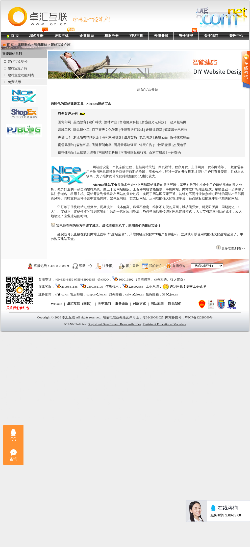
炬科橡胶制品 (180, 137)
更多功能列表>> (233, 248)
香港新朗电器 (102, 145)
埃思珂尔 (145, 137)
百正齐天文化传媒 (105, 130)
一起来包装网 (176, 122)
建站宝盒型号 (16, 61)
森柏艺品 (161, 137)
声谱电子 (64, 137)
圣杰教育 (79, 122)
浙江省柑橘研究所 (86, 137)
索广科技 (95, 122)
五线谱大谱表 (86, 152)
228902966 (136, 286)
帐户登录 (132, 265)
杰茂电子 (179, 145)
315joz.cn (170, 294)
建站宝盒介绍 (16, 68)
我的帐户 (155, 265)
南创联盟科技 (108, 152)
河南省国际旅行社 (133, 152)
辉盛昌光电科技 (152, 122)
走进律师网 (154, 130)
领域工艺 (64, 130)
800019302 (126, 279)
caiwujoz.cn (134, 294)
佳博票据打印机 (131, 130)
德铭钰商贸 (66, 152)
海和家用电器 (111, 137)
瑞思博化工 (81, 130)
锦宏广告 (145, 145)
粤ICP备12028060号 (199, 317)
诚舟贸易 (130, 137)
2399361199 (95, 286)
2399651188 (69, 286)
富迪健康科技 (129, 122)
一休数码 (174, 152)
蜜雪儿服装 (66, 145)
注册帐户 (108, 265)
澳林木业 (110, 122)
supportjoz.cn (96, 294)
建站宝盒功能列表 (19, 75)
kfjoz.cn (61, 294)
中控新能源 (163, 145)
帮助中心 (85, 265)
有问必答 (178, 265)
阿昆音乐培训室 (125, 145)
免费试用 (12, 82)
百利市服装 (157, 152)
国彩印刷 (64, 122)
